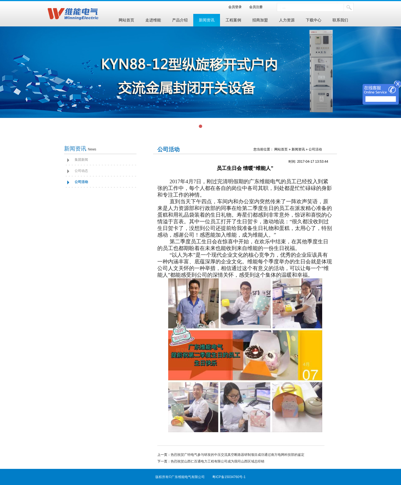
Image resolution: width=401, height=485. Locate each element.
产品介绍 (180, 20)
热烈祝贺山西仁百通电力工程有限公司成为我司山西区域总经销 (217, 461)
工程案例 (233, 20)
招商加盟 (260, 20)
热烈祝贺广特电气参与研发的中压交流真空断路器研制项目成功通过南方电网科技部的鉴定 (237, 455)
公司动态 (81, 171)
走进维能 (153, 20)
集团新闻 (81, 160)
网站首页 (126, 20)
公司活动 (81, 182)
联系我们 (340, 20)
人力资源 (287, 20)
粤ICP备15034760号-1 (229, 477)
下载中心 (313, 20)
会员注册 (254, 7)
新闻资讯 (206, 20)
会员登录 (236, 7)
